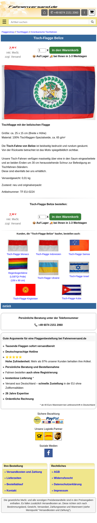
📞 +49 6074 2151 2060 (48, 325)
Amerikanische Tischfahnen (44, 32)
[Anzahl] (42, 50)
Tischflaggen (22, 32)
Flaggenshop (8, 32)
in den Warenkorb (65, 50)
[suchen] (92, 21)
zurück (6, 306)
